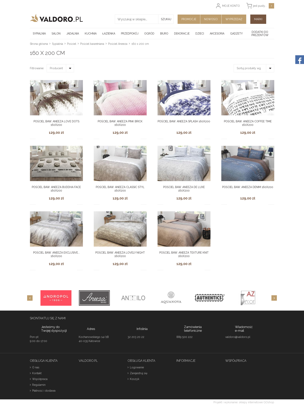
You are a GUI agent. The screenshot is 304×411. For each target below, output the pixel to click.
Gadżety (236, 33)
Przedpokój (129, 33)
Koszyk (134, 379)
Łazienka (108, 33)
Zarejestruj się (138, 373)
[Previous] (30, 298)
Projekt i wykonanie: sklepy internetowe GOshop (243, 402)
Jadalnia (72, 33)
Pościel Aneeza (117, 43)
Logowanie (137, 367)
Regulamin (39, 384)
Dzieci (199, 33)
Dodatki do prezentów (260, 33)
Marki (258, 19)
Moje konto (231, 5)
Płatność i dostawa (43, 390)
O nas (35, 367)
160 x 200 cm (140, 43)
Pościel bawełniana (92, 43)
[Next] (274, 298)
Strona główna (39, 43)
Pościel (71, 43)
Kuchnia (91, 33)
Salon (56, 33)
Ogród (149, 33)
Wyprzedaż (233, 19)
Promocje (188, 19)
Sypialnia (39, 33)
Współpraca (40, 379)
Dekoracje (182, 33)
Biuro (164, 33)
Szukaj (166, 19)
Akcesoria (217, 33)
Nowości (211, 19)
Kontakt (36, 373)
